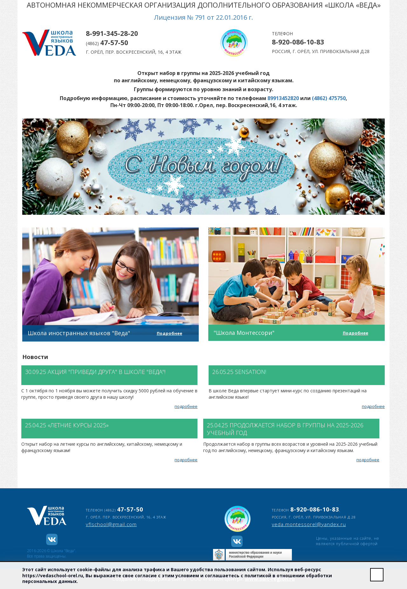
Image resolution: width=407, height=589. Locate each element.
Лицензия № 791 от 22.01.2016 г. (203, 17)
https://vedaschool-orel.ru (52, 575)
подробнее (186, 406)
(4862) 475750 (329, 98)
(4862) (107, 43)
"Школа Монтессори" (244, 332)
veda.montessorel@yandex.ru (309, 524)
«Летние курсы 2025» (78, 425)
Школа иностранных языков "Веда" (79, 333)
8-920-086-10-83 (298, 41)
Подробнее (169, 333)
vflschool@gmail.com (111, 524)
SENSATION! (250, 372)
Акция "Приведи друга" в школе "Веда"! (106, 372)
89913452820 (283, 98)
